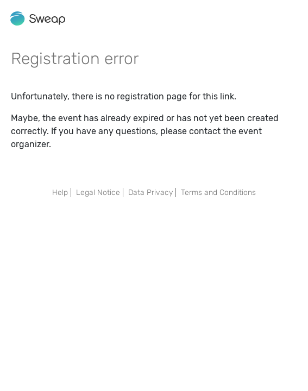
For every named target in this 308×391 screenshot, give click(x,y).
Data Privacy (150, 192)
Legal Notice (98, 192)
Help (60, 192)
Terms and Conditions (218, 192)
